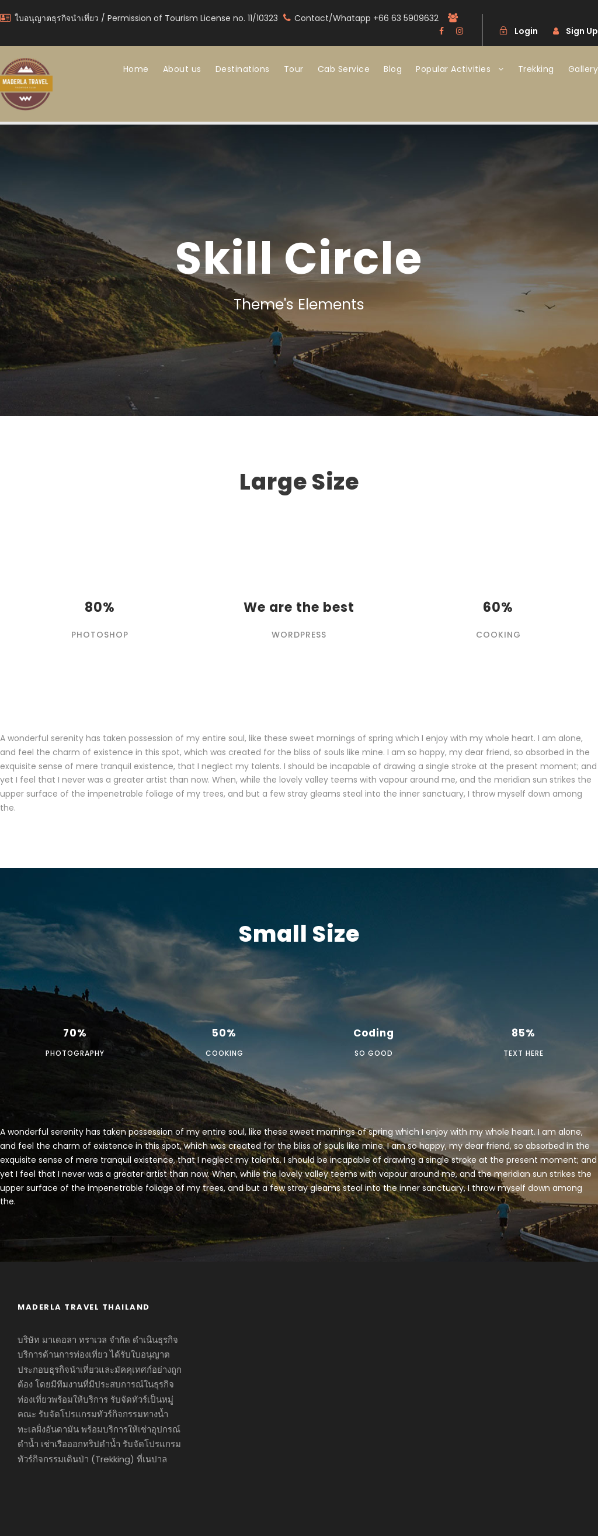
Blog (393, 69)
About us (182, 69)
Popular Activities (453, 69)
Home (136, 69)
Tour (294, 69)
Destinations (242, 69)
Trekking (536, 69)
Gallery (583, 69)
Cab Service (344, 69)
